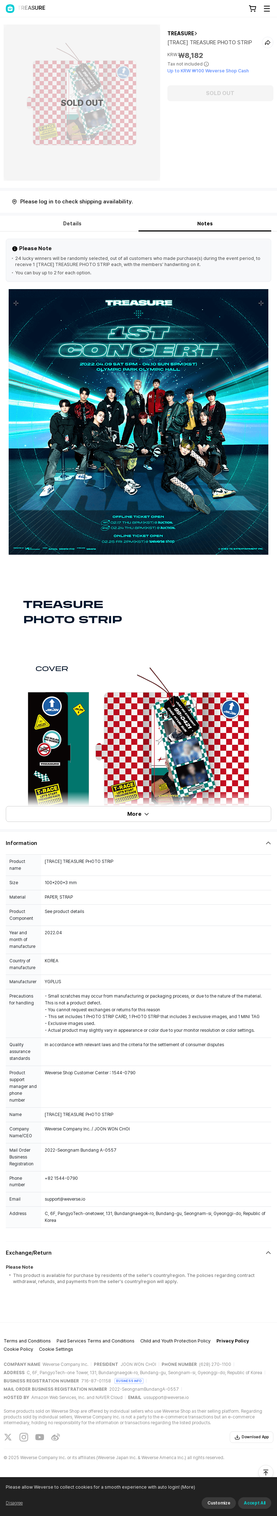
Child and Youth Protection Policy (175, 1341)
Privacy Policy (232, 1341)
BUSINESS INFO (129, 1381)
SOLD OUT (220, 93)
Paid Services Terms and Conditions (96, 1341)
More (138, 814)
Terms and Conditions (27, 1341)
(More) (187, 1487)
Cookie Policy (18, 1349)
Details (72, 223)
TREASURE (180, 33)
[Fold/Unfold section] (138, 843)
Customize (218, 1503)
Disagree (14, 1503)
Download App (251, 1437)
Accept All (254, 1503)
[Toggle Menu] (267, 8)
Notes (205, 223)
